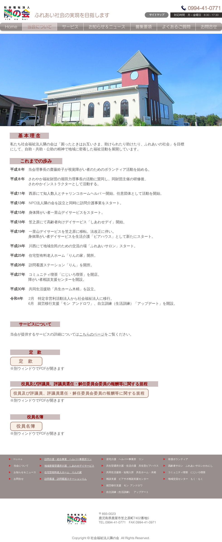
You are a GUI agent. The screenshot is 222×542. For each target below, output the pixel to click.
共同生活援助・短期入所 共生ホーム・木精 (131, 472)
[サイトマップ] (156, 15)
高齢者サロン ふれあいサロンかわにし (190, 465)
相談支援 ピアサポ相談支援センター (127, 478)
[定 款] (26, 361)
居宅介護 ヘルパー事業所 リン (125, 459)
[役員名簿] (26, 426)
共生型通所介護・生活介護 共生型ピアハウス (132, 465)
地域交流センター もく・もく (185, 478)
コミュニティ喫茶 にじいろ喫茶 (186, 472)
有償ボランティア (178, 459)
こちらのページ (91, 334)
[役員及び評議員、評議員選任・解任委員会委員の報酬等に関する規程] (79, 393)
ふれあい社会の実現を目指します (72, 15)
